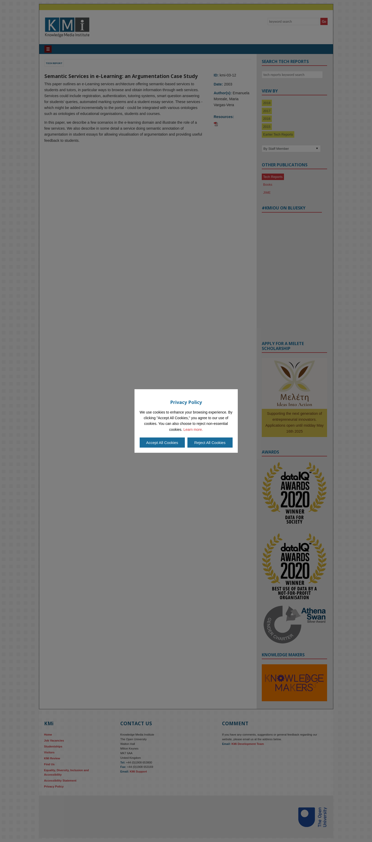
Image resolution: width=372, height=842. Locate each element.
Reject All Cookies (210, 442)
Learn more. (193, 429)
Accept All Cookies (162, 442)
